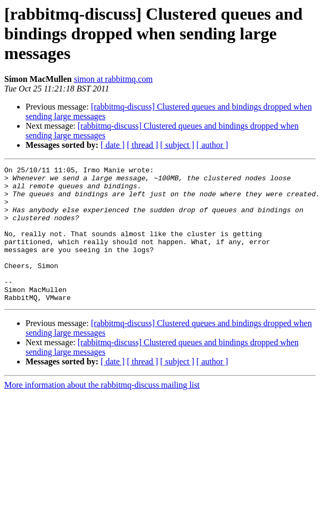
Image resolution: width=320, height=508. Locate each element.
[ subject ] (177, 144)
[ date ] (113, 144)
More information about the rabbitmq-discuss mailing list (102, 412)
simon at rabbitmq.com (113, 79)
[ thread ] (142, 144)
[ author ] (212, 144)
